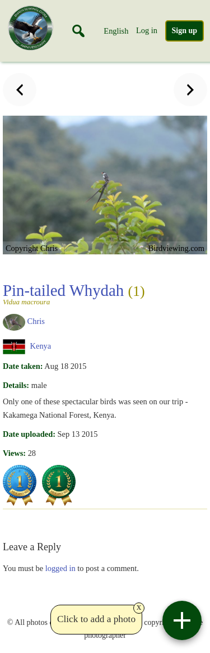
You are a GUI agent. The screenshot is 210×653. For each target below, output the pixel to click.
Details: (16, 385)
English (116, 30)
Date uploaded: (29, 434)
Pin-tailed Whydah (103, 293)
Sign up (185, 30)
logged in (60, 568)
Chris (36, 321)
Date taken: (23, 366)
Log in (146, 30)
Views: (14, 453)
